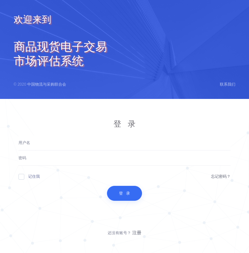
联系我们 (227, 84)
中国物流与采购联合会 (46, 84)
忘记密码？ (221, 176)
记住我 (29, 176)
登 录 (124, 193)
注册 (136, 232)
